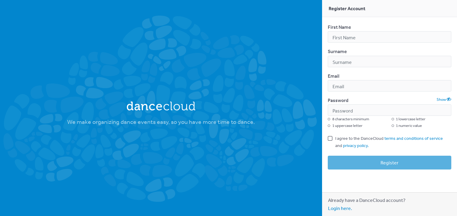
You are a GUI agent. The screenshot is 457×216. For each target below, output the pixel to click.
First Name (339, 27)
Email (333, 76)
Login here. (340, 208)
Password (338, 100)
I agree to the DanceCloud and (389, 142)
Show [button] (444, 99)
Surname (337, 51)
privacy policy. (356, 145)
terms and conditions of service (413, 138)
